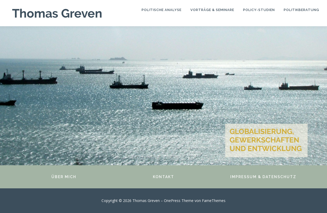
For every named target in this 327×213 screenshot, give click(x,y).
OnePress (172, 200)
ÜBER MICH (63, 177)
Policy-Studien (259, 10)
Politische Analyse (161, 10)
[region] (163, 95)
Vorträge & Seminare (212, 10)
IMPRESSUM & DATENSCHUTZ (263, 177)
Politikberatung (301, 10)
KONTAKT (163, 177)
